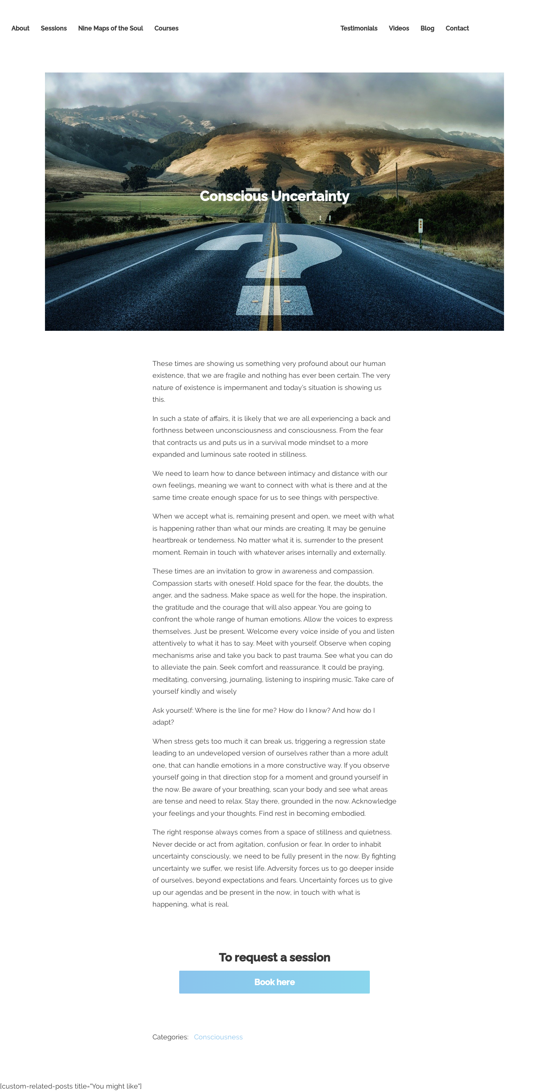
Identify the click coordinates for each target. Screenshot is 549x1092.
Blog (427, 28)
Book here (274, 982)
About (20, 28)
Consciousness (218, 1037)
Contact (457, 28)
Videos (399, 28)
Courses (166, 28)
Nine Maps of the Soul (110, 28)
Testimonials (358, 28)
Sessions (54, 28)
